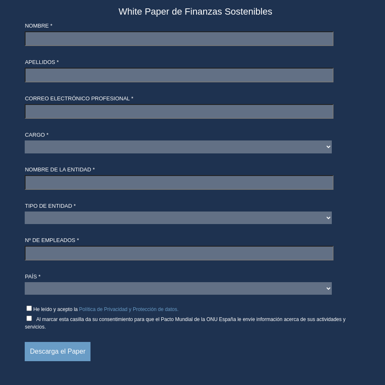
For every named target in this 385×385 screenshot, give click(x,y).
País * (32, 276)
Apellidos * (42, 62)
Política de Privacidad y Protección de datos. (128, 309)
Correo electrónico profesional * (79, 98)
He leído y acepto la (105, 309)
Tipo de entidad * (50, 206)
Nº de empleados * (52, 240)
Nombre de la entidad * (60, 169)
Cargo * (36, 135)
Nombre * (38, 26)
